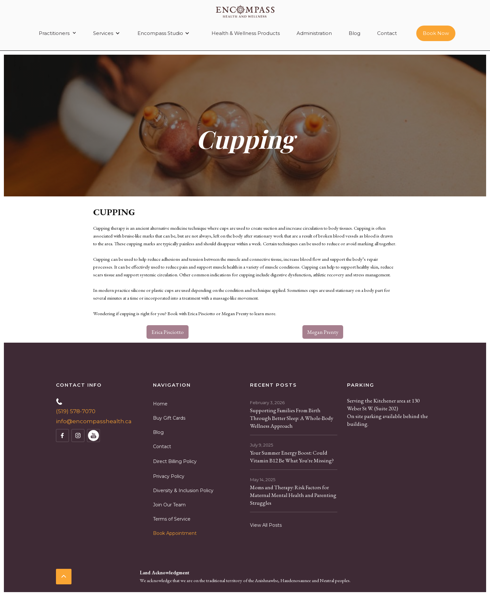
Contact (387, 33)
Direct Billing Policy (175, 461)
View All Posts (266, 525)
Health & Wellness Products (246, 33)
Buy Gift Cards (169, 418)
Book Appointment (175, 533)
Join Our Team (169, 505)
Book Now (436, 33)
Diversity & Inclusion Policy (183, 490)
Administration (314, 33)
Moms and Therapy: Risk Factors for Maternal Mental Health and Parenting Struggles (293, 495)
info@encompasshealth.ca (94, 421)
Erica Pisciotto (167, 332)
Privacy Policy (168, 476)
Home (160, 404)
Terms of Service (172, 519)
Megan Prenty (322, 332)
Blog (354, 33)
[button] (56, 33)
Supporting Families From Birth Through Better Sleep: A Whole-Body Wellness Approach (291, 418)
